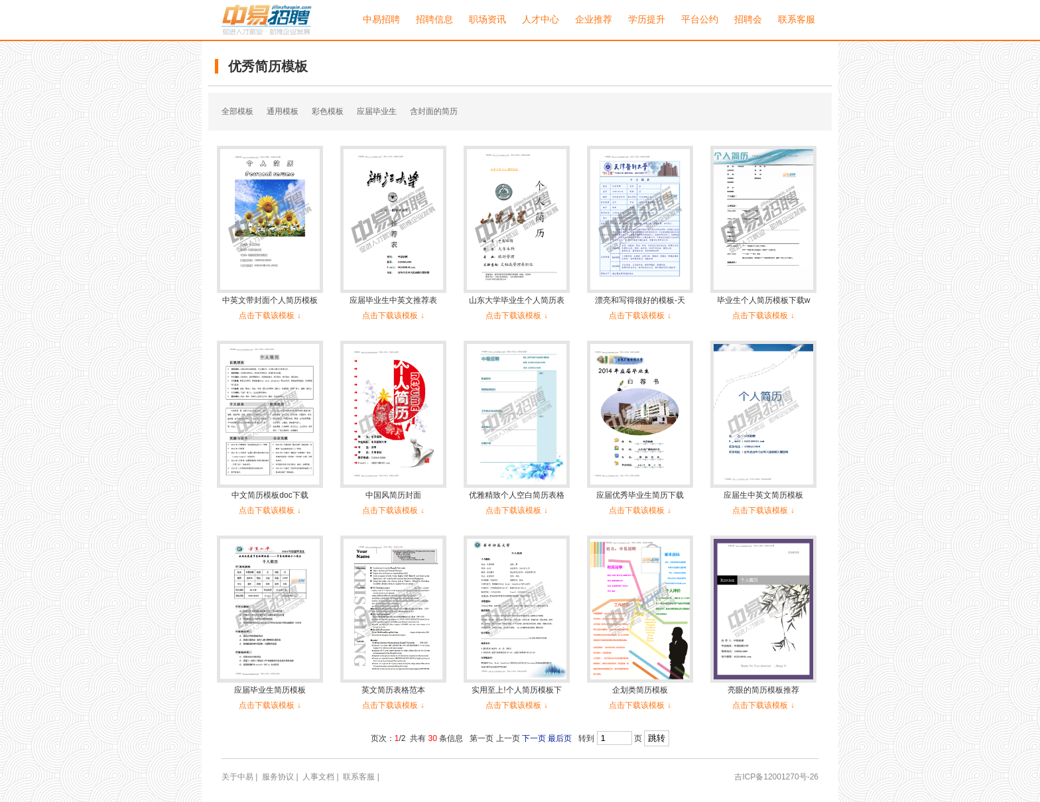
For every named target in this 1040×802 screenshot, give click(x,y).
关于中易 (237, 776)
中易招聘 (381, 20)
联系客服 (796, 20)
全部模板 (237, 111)
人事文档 (318, 776)
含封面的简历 (434, 111)
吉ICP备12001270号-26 (776, 776)
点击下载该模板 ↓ (269, 315)
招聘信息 (434, 20)
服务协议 (278, 776)
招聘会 (748, 20)
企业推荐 (593, 20)
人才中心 (540, 20)
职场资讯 (487, 20)
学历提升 (646, 20)
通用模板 (282, 111)
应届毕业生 (377, 111)
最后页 (560, 738)
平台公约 (699, 20)
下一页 (534, 738)
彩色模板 (328, 111)
